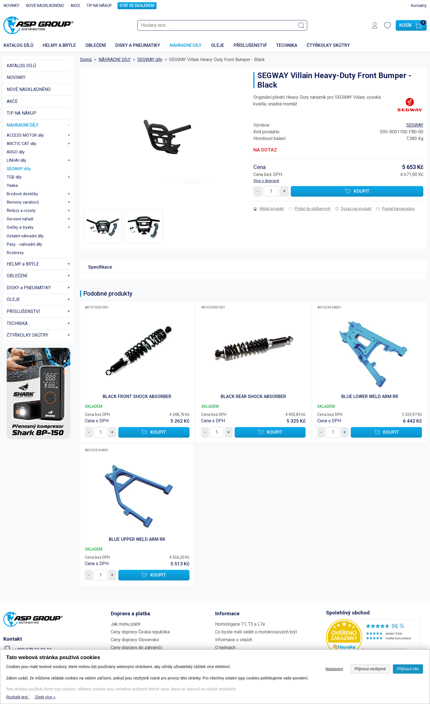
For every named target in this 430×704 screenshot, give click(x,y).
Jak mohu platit (125, 623)
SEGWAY (414, 124)
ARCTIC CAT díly (21, 142)
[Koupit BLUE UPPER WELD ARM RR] (153, 574)
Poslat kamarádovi (395, 208)
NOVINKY (12, 5)
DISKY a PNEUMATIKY (137, 44)
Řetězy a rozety (21, 209)
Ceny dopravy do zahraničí (136, 646)
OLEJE (217, 44)
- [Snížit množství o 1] (258, 190)
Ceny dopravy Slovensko (135, 639)
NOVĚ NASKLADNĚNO (45, 5)
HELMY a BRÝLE (59, 44)
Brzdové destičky (22, 193)
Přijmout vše (408, 669)
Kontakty (419, 5)
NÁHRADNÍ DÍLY (185, 44)
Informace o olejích (233, 639)
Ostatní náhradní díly (25, 235)
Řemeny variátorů (23, 201)
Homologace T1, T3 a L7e (240, 623)
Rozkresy (15, 251)
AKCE (75, 5)
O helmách (225, 646)
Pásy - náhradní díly (24, 243)
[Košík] (411, 25)
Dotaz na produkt (353, 208)
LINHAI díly (16, 159)
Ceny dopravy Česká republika (140, 631)
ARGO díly (16, 151)
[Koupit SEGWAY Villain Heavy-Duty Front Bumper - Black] (357, 190)
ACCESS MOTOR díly (25, 134)
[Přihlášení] (375, 25)
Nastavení (334, 669)
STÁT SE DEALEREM (136, 5)
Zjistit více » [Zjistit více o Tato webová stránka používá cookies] (45, 697)
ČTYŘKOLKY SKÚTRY (328, 44)
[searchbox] (222, 25)
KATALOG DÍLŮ (21, 64)
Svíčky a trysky (20, 226)
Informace (227, 613)
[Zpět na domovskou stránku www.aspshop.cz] (38, 25)
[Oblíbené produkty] (387, 25)
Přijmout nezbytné (370, 669)
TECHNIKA (286, 44)
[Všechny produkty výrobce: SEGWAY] (409, 103)
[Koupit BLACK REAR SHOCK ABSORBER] (270, 431)
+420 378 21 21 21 (33, 649)
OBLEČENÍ (95, 44)
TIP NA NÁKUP (99, 5)
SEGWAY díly (19, 167)
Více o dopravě (266, 180)
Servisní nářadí (20, 218)
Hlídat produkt (268, 208)
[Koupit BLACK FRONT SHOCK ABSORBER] (153, 431)
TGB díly (14, 176)
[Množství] (271, 190)
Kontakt (12, 638)
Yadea (12, 184)
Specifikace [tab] (100, 266)
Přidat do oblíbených (309, 208)
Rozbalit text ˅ (18, 697)
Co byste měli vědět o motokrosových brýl (256, 631)
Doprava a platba (130, 613)
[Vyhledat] (301, 25)
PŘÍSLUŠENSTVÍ (250, 44)
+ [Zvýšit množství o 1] (284, 190)
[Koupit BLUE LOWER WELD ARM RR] (386, 431)
